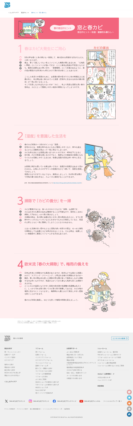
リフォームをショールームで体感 (109, 357)
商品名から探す (9, 367)
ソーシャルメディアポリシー (52, 409)
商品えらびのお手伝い (12, 375)
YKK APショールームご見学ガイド (109, 355)
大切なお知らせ (103, 377)
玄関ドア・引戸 (9, 355)
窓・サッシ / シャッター (12, 352)
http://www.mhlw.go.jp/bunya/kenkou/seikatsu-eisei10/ (67, 183)
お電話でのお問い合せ (74, 378)
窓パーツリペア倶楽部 (43, 393)
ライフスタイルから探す (43, 371)
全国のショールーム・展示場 (108, 352)
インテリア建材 (9, 357)
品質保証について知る (74, 357)
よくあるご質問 (40, 379)
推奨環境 (67, 409)
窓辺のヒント (25, 12)
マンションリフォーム (43, 363)
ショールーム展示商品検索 (107, 363)
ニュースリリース (104, 380)
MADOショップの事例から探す (46, 382)
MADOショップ (40, 387)
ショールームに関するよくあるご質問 (111, 366)
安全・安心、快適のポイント (77, 373)
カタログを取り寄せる (74, 370)
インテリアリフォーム (43, 357)
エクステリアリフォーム (43, 360)
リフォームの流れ (41, 376)
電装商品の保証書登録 (74, 367)
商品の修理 (70, 360)
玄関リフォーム (40, 355)
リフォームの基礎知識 (43, 374)
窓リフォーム (40, 352)
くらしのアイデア (13, 12)
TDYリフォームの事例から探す (46, 385)
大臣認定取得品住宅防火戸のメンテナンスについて (81, 364)
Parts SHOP (39, 390)
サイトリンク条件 (22, 409)
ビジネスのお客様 (119, 338)
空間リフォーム (40, 366)
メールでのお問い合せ (74, 375)
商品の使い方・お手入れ (75, 355)
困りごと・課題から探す (43, 368)
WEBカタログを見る (11, 373)
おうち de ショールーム (106, 360)
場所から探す (9, 364)
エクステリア (9, 360)
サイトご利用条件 (9, 409)
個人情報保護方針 (35, 409)
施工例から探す (9, 370)
